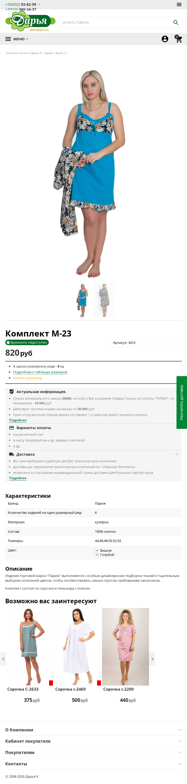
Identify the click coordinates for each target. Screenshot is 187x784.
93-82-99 (20, 4)
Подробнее (17, 420)
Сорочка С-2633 (23, 689)
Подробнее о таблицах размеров (40, 372)
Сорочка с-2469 (70, 689)
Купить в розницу (27, 377)
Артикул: (120, 342)
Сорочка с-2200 (118, 689)
